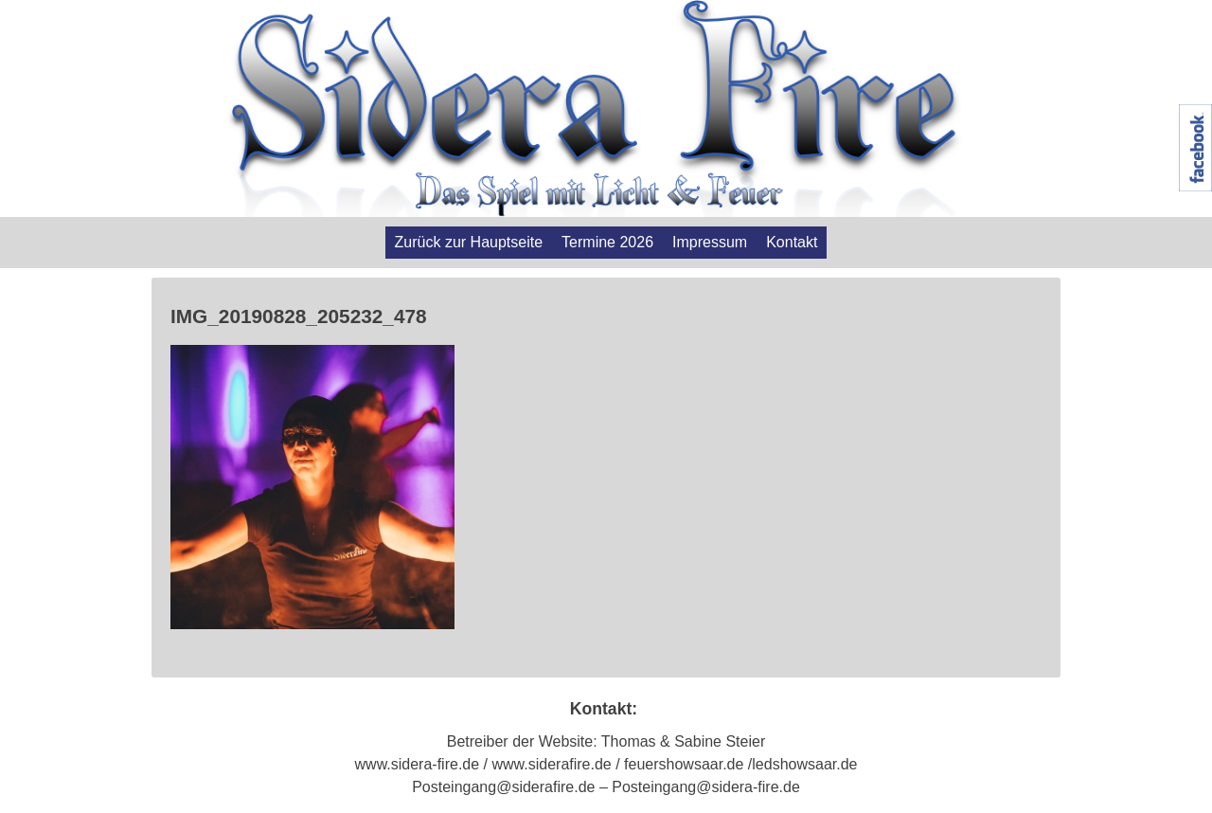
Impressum (709, 242)
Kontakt (791, 242)
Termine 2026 (607, 242)
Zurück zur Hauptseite (469, 242)
